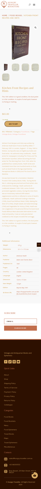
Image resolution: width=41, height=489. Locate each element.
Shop (6, 379)
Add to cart (13, 124)
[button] (35, 27)
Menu (6, 425)
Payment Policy (10, 392)
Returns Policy (9, 400)
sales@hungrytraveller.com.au (20, 458)
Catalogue (8, 405)
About (6, 375)
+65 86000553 (14, 464)
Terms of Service (10, 388)
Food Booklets (10, 421)
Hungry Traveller (14, 482)
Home (4, 15)
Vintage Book (7, 134)
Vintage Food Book (19, 134)
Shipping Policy (10, 383)
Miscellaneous (9, 447)
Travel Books (9, 434)
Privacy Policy (9, 396)
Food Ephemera (10, 430)
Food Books (16, 15)
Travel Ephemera (10, 442)
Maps (6, 438)
